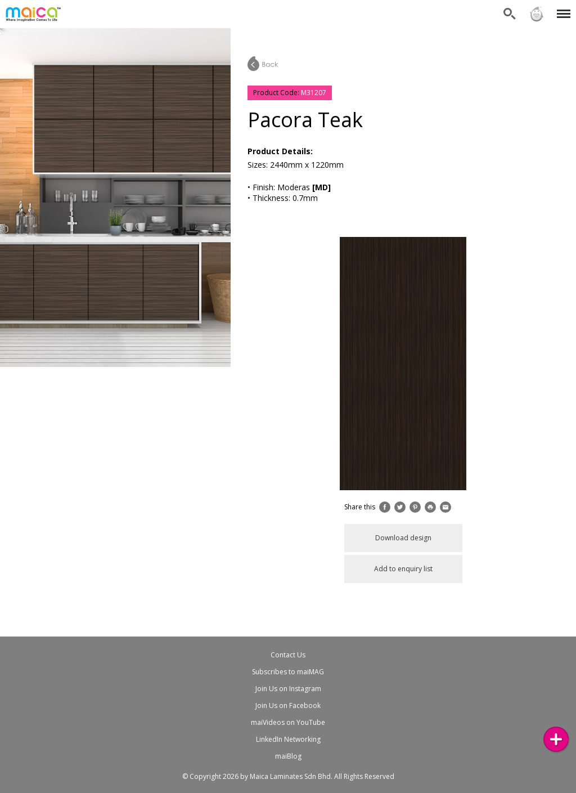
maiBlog (288, 756)
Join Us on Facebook (288, 705)
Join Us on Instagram (288, 688)
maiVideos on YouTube (288, 722)
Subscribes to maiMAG (288, 671)
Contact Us (288, 655)
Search (509, 14)
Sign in (536, 14)
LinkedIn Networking (288, 739)
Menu (561, 8)
